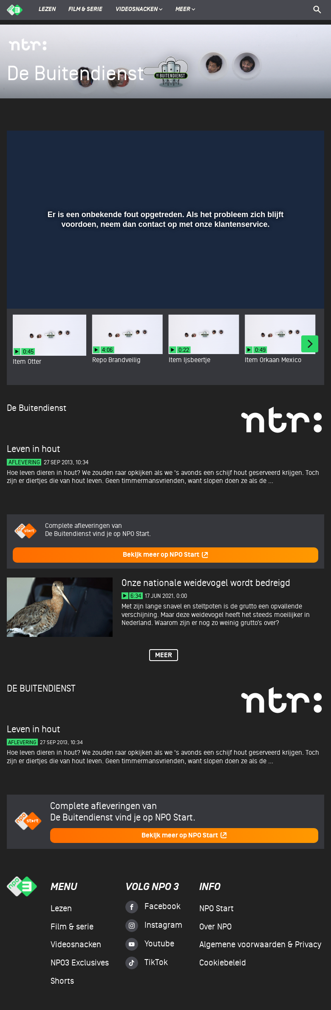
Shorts (62, 981)
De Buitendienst (36, 408)
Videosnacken (137, 9)
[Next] (309, 343)
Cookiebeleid (222, 963)
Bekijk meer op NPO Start (166, 555)
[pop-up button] (290, 290)
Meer (185, 9)
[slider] (164, 273)
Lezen (47, 9)
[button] (23, 290)
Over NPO (215, 927)
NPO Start (216, 908)
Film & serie (85, 9)
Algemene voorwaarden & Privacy (260, 944)
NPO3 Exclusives (80, 963)
